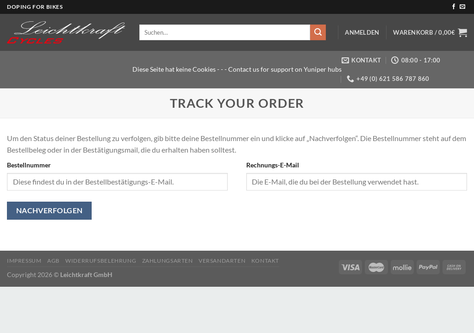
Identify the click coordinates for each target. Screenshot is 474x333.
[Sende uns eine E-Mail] (462, 7)
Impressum (24, 260)
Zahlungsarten (167, 260)
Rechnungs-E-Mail (272, 165)
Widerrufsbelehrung (100, 260)
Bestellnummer (29, 165)
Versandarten (222, 260)
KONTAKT (265, 260)
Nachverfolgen (49, 210)
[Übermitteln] (318, 32)
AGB (53, 260)
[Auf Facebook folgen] (453, 7)
